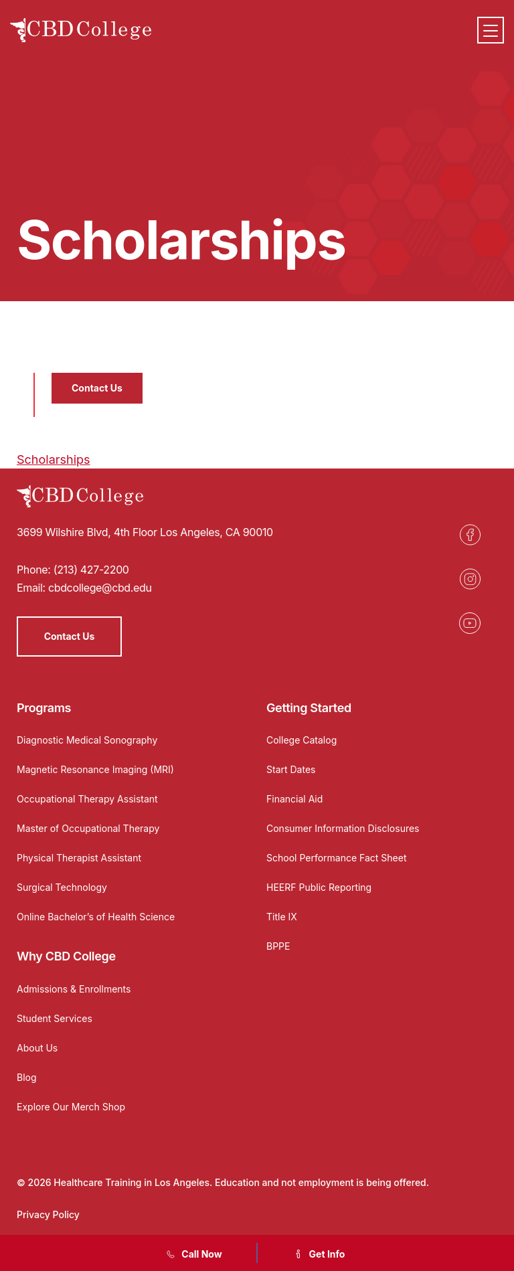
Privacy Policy (48, 1214)
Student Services (54, 1018)
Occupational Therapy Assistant (87, 798)
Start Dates (290, 769)
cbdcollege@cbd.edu (100, 587)
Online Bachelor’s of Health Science (96, 916)
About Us (37, 1047)
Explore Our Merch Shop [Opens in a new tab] (71, 1106)
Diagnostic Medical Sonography (87, 740)
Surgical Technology (62, 887)
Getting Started (308, 708)
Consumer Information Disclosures (343, 828)
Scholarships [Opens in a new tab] (53, 459)
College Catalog (301, 740)
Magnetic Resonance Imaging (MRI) (95, 769)
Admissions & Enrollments (74, 989)
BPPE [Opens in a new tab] (278, 946)
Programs (44, 708)
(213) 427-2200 (91, 569)
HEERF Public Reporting (318, 887)
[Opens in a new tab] (470, 534)
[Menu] (490, 30)
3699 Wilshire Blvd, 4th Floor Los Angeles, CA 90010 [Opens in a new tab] (145, 532)
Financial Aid (294, 798)
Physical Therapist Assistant (79, 857)
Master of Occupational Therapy (88, 828)
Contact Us (97, 388)
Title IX (281, 916)
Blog (27, 1077)
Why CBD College (66, 956)
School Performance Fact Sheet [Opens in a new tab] (336, 857)
